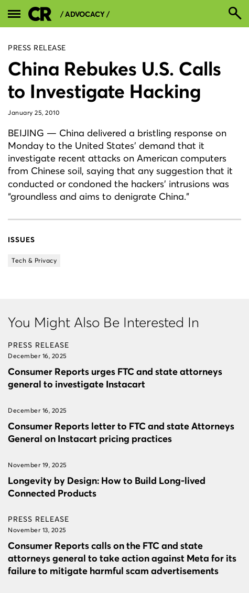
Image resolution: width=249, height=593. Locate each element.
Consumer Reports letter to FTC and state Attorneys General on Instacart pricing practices (121, 432)
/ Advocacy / (85, 14)
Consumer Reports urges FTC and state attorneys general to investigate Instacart (115, 377)
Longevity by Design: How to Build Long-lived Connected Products (106, 487)
